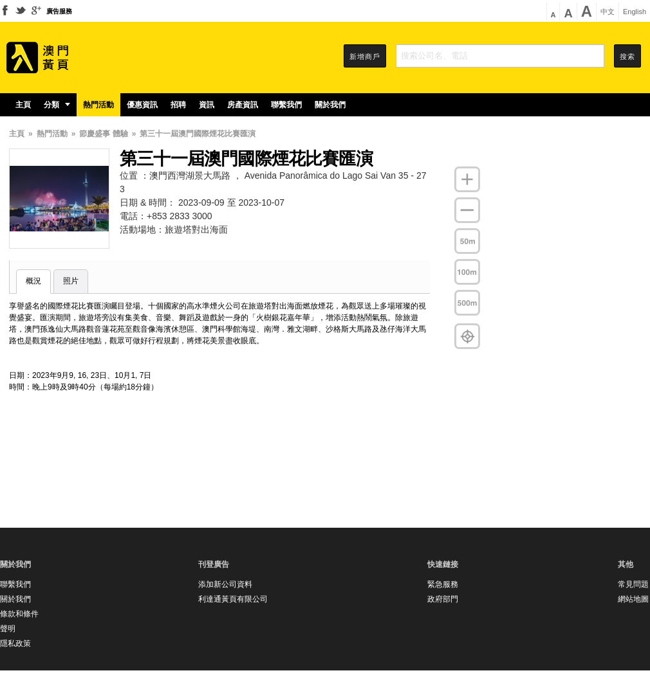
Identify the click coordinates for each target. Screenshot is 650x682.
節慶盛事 (94, 133)
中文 (607, 11)
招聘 (178, 104)
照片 (71, 280)
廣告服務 (59, 11)
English (634, 11)
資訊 (206, 104)
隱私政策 (15, 643)
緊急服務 (442, 584)
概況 (33, 280)
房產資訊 (242, 104)
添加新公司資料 (225, 584)
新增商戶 (364, 56)
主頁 (23, 104)
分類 (57, 104)
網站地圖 (633, 599)
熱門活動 (98, 104)
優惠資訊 (142, 104)
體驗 (120, 133)
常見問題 (633, 584)
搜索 (627, 56)
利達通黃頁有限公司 (233, 599)
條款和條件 (19, 613)
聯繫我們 (286, 104)
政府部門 (442, 599)
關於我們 (330, 104)
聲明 (7, 628)
